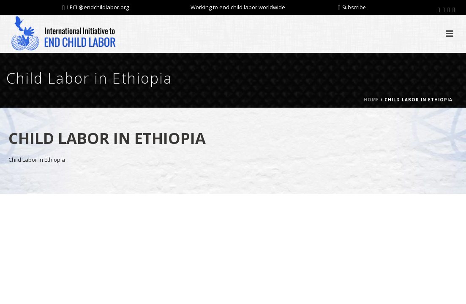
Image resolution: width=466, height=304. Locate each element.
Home (371, 100)
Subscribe (352, 7)
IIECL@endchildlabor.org (98, 7)
